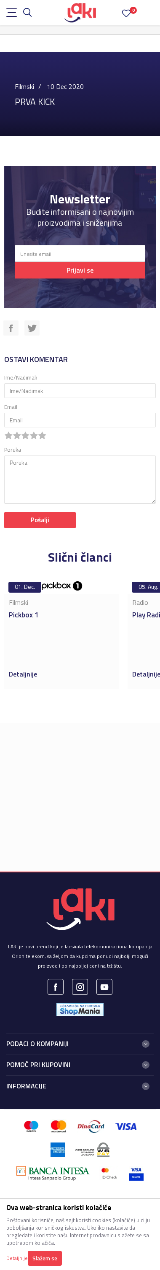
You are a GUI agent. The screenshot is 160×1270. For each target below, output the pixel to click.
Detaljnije (24, 674)
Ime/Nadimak (20, 377)
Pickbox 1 (24, 614)
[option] (61, 633)
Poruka (12, 449)
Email (10, 407)
